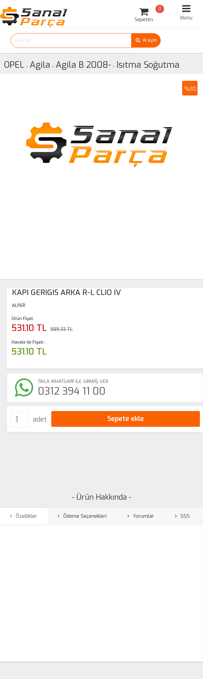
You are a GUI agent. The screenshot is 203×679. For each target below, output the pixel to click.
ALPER (18, 305)
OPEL (14, 65)
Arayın (146, 40)
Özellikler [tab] (23, 516)
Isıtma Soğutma (148, 65)
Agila (40, 65)
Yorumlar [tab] (140, 516)
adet (40, 419)
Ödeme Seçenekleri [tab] (82, 516)
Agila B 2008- (83, 65)
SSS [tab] (182, 516)
